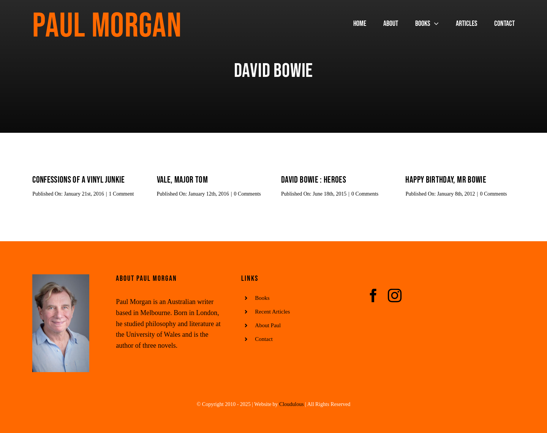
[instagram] (395, 295)
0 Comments (247, 194)
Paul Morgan (107, 26)
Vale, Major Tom (182, 179)
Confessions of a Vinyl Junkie (78, 179)
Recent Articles (272, 312)
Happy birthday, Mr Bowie (445, 179)
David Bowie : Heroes (313, 179)
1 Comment (121, 194)
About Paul (268, 325)
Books (262, 298)
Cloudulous (291, 404)
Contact (264, 339)
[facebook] (373, 295)
